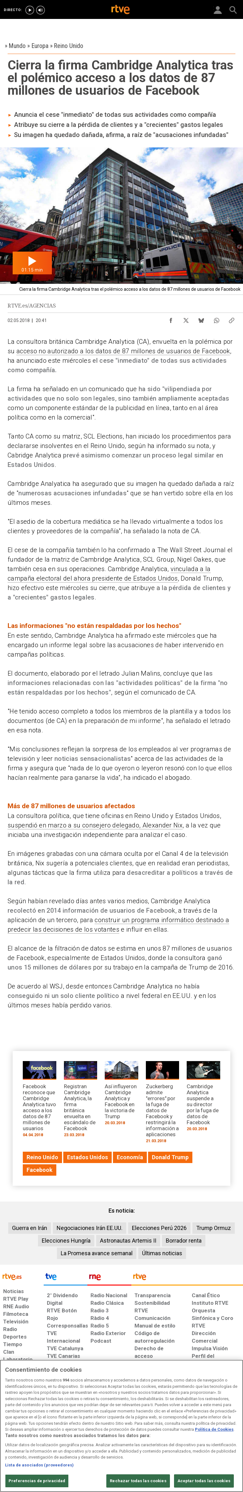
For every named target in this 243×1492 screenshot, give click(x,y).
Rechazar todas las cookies (138, 1480)
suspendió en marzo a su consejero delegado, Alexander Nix (95, 825)
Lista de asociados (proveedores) (39, 1465)
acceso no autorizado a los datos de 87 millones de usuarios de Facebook (123, 351)
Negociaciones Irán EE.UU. (89, 1228)
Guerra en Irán (29, 1228)
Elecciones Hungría (66, 1240)
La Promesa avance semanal (97, 1253)
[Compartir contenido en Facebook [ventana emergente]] (170, 319)
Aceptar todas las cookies (204, 1480)
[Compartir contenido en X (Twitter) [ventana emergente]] (186, 319)
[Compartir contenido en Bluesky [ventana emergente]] (201, 319)
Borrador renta (184, 1240)
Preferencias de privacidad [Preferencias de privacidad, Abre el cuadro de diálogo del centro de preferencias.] (37, 1480)
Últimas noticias (162, 1253)
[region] (121, 1426)
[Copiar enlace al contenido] (231, 319)
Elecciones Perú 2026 (159, 1228)
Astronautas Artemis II (128, 1240)
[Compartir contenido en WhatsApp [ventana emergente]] (216, 319)
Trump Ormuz (213, 1228)
